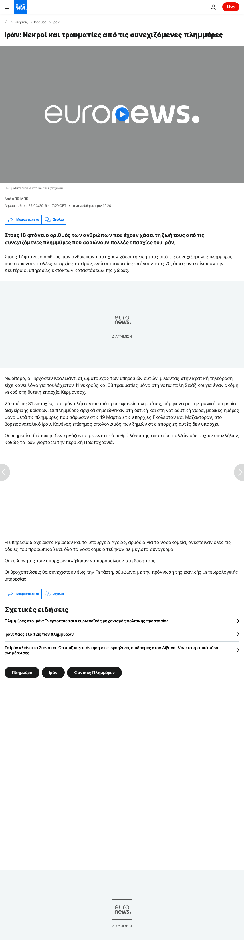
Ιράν (56, 22)
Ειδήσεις (21, 22)
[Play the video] (122, 114)
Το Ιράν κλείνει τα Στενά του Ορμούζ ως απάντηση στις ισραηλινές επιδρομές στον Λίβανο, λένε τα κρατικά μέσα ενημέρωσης (111, 650)
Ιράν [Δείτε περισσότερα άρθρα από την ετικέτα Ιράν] (53, 672)
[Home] (6, 22)
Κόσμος (40, 22)
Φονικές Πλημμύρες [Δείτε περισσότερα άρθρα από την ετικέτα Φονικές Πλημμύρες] (94, 672)
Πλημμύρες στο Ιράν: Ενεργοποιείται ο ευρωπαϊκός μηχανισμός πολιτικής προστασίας (87, 620)
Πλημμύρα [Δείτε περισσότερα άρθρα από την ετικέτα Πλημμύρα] (22, 672)
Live (231, 6)
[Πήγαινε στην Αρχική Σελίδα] (20, 7)
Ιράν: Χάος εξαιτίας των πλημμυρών (39, 634)
